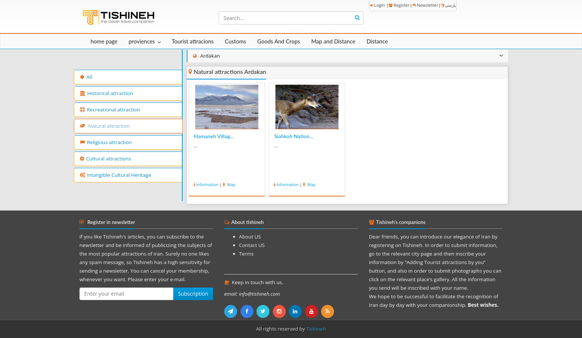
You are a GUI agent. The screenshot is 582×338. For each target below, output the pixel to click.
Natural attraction (105, 126)
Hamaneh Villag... (214, 136)
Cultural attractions (105, 158)
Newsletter (425, 5)
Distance (377, 41)
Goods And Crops (278, 41)
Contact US (252, 245)
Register (399, 5)
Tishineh (316, 328)
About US (250, 236)
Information (207, 184)
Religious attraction (106, 142)
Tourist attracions (192, 41)
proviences (141, 41)
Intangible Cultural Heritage (115, 175)
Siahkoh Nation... (293, 136)
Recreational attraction (110, 109)
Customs (235, 41)
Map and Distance (333, 41)
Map (230, 184)
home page (104, 41)
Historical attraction (106, 93)
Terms (246, 253)
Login (377, 5)
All (86, 77)
